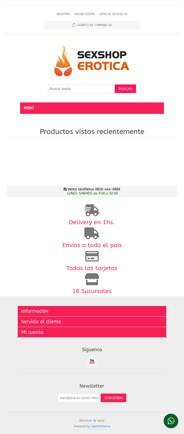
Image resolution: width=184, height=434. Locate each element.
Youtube (92, 361)
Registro (63, 14)
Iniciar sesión (85, 14)
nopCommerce (100, 426)
